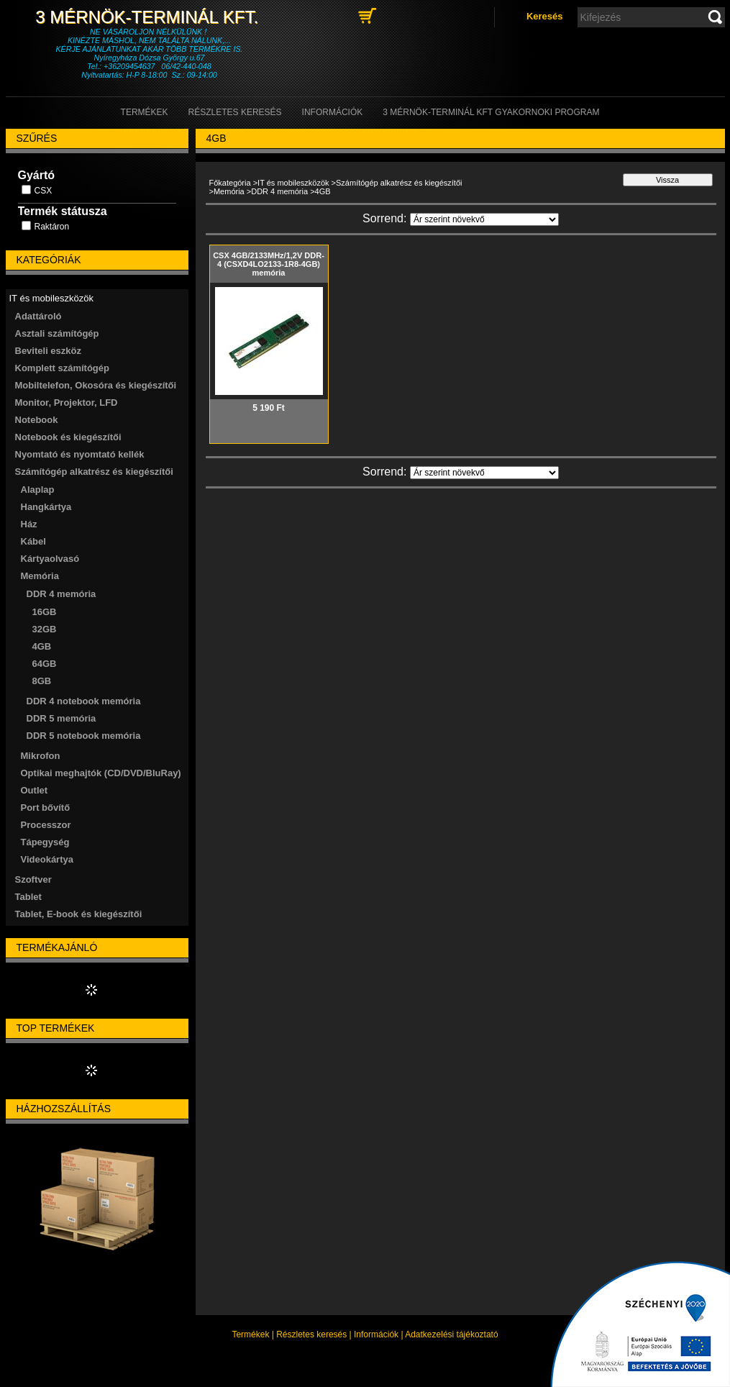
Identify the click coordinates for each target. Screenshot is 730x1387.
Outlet (34, 790)
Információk (376, 1334)
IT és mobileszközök (293, 182)
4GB (42, 646)
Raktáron (52, 227)
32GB (44, 629)
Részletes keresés (311, 1334)
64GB (44, 663)
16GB (44, 611)
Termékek (250, 1334)
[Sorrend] (484, 219)
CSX (44, 191)
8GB (42, 681)
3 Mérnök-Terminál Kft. (149, 17)
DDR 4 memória (279, 191)
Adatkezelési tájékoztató (451, 1334)
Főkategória (230, 182)
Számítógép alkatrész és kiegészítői (399, 182)
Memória (229, 191)
